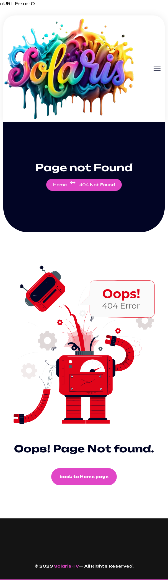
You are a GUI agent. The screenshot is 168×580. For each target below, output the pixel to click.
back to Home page (84, 476)
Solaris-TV (66, 566)
